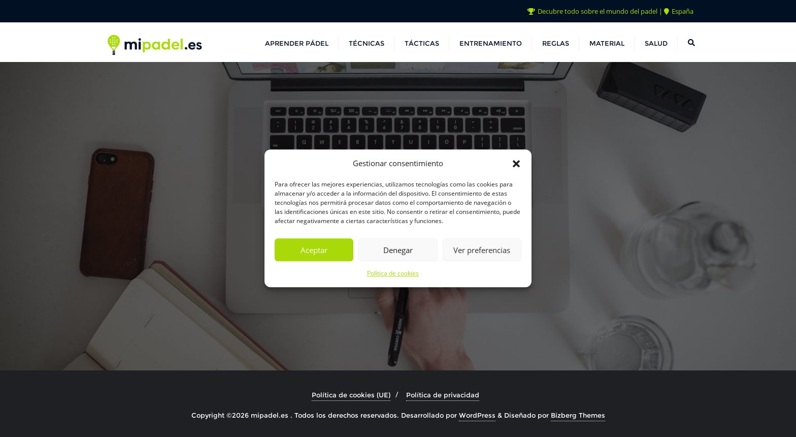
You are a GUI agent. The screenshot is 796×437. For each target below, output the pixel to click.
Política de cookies (393, 273)
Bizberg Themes (578, 415)
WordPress (477, 415)
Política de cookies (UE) (351, 395)
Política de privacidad (442, 395)
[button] (516, 164)
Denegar (398, 250)
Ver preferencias (481, 250)
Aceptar (314, 250)
